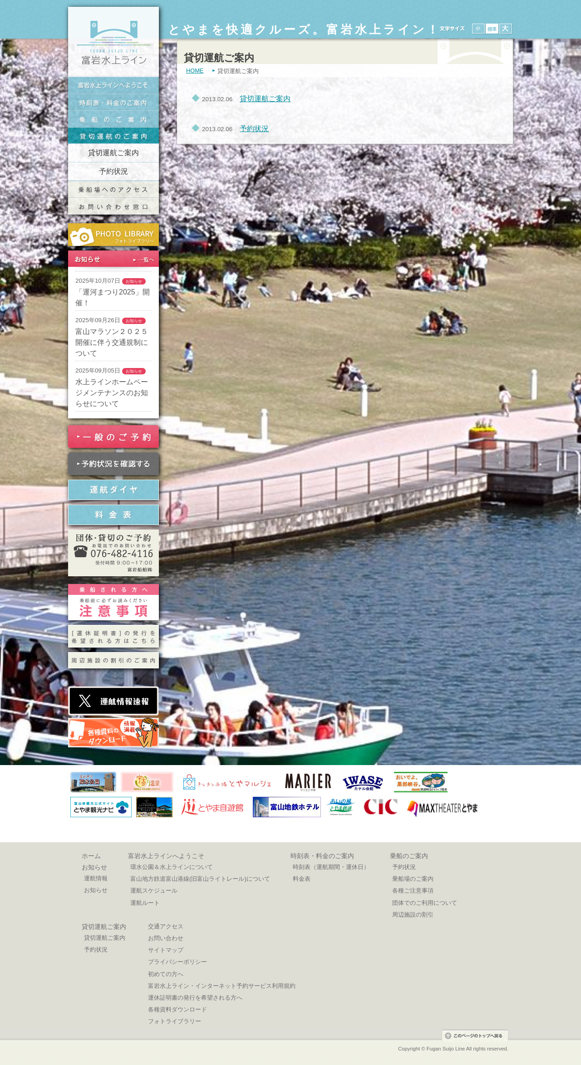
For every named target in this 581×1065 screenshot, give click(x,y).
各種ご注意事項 (412, 890)
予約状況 (113, 171)
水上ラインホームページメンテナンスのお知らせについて (111, 392)
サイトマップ (165, 950)
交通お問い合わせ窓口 (113, 206)
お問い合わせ (165, 938)
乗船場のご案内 (412, 878)
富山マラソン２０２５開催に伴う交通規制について (111, 342)
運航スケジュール (153, 890)
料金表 (301, 878)
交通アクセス (165, 926)
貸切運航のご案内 (113, 135)
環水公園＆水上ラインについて (171, 867)
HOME (194, 71)
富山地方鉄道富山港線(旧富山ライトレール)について (200, 878)
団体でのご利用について (424, 902)
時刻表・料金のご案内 (113, 102)
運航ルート (145, 902)
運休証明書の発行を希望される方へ (195, 997)
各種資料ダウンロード (177, 1009)
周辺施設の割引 (412, 914)
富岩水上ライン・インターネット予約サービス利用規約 (221, 985)
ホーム (91, 855)
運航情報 (96, 878)
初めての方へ (165, 974)
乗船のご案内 (113, 119)
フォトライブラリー (174, 1021)
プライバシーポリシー (177, 961)
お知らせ (94, 867)
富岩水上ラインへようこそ (113, 85)
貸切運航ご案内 (113, 153)
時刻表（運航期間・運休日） (331, 867)
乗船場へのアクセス (113, 189)
